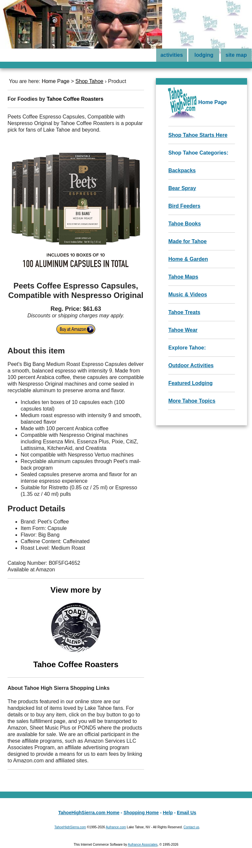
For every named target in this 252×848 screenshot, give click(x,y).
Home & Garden (188, 259)
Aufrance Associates (143, 844)
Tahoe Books (184, 223)
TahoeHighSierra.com (70, 827)
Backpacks (182, 170)
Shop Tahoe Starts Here (197, 135)
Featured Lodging (190, 383)
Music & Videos (187, 294)
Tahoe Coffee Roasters (75, 99)
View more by (76, 627)
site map (236, 55)
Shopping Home (140, 812)
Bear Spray (182, 188)
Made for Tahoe (187, 241)
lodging (204, 55)
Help (168, 812)
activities (171, 55)
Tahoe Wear (183, 330)
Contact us (191, 827)
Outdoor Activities (191, 365)
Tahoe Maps (183, 277)
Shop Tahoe (89, 81)
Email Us (186, 812)
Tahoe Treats (184, 312)
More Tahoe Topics (191, 401)
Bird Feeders (184, 206)
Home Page (56, 81)
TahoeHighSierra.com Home (88, 812)
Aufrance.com (116, 827)
